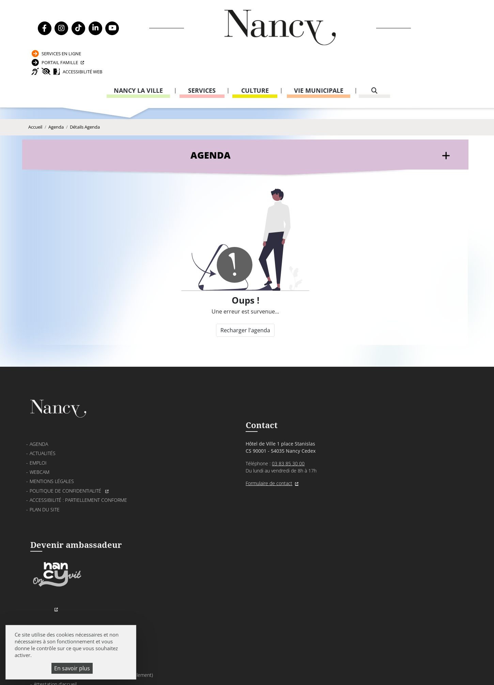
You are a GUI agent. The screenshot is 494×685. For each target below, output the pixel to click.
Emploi (38, 449)
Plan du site (45, 495)
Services (202, 63)
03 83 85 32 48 (341, 505)
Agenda (56, 106)
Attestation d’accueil (349, 451)
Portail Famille (392, 28)
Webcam (39, 458)
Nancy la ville (138, 63)
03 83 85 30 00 (220, 451)
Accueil (35, 106)
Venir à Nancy (167, 661)
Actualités (43, 439)
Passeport (339, 432)
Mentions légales (52, 467)
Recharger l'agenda (245, 311)
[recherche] (374, 63)
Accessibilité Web (404, 42)
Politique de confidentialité (66, 476)
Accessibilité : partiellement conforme (78, 486)
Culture (255, 63)
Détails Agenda (85, 106)
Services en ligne (393, 14)
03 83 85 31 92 (426, 464)
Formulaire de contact (200, 470)
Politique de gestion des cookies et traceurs (225, 669)
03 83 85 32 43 (426, 538)
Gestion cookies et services (330, 669)
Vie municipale (318, 63)
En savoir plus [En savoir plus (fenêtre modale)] (72, 668)
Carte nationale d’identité (355, 441)
